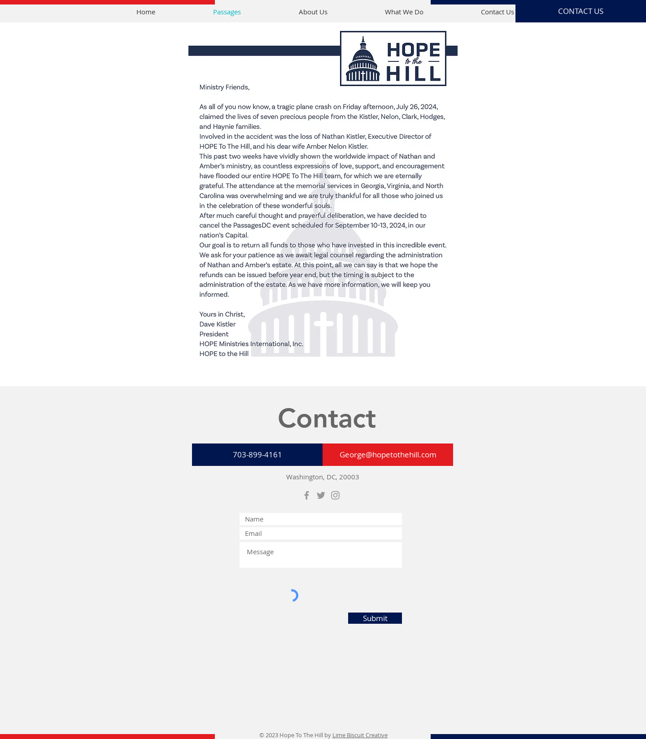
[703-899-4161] (257, 454)
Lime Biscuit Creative (360, 735)
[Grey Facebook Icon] (306, 495)
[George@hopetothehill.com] (388, 454)
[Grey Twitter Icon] (321, 495)
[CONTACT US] (580, 11)
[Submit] (375, 618)
